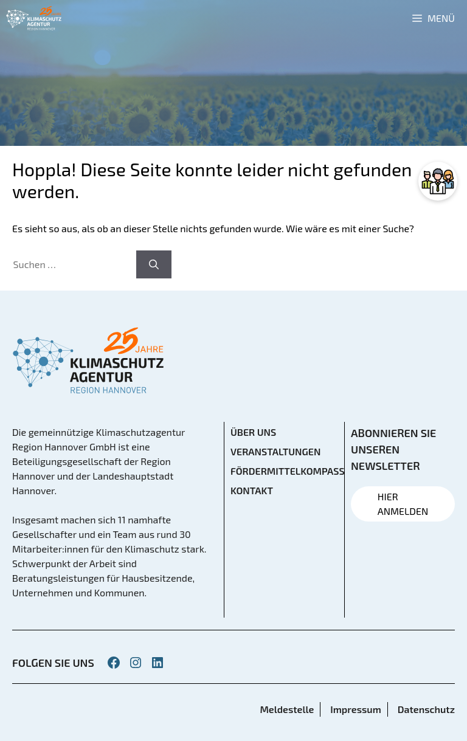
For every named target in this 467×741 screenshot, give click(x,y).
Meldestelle (287, 709)
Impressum (355, 709)
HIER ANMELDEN (403, 504)
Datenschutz (426, 709)
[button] (27, 714)
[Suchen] (153, 264)
